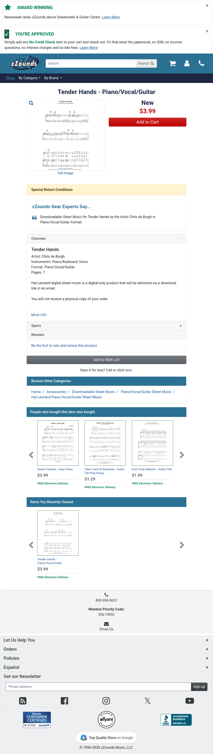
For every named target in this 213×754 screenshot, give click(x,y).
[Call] (201, 63)
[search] (91, 63)
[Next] (182, 452)
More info (38, 315)
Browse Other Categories (106, 381)
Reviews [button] (106, 335)
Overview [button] (106, 238)
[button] (65, 135)
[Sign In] (186, 63)
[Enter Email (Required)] (98, 687)
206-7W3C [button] (106, 612)
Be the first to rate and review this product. (64, 345)
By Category (28, 78)
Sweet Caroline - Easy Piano (55, 469)
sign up (199, 687)
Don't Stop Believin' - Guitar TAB (152, 469)
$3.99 (42, 475)
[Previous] (31, 452)
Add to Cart (147, 122)
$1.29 (90, 479)
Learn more (111, 17)
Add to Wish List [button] (106, 360)
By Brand (51, 78)
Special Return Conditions (52, 190)
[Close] (207, 5)
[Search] (146, 63)
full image (65, 173)
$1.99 (137, 475)
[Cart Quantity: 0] (172, 63)
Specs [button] (106, 326)
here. (129, 370)
